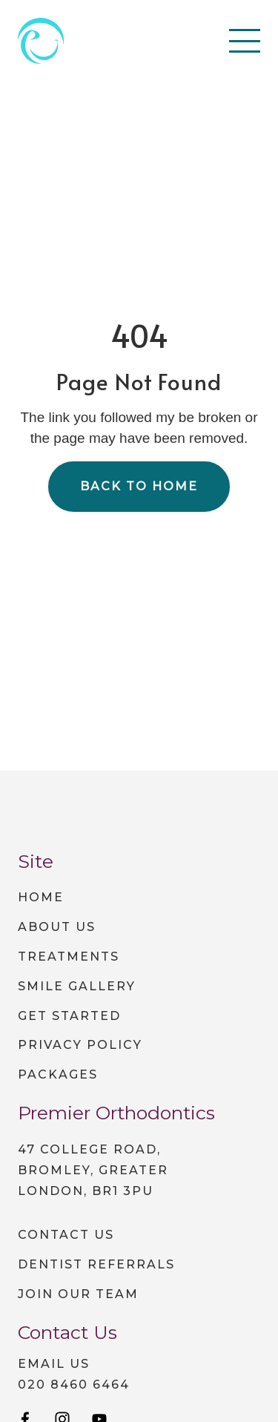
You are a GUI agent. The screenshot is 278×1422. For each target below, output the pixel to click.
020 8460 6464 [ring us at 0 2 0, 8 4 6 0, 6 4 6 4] (74, 1385)
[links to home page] (41, 41)
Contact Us (66, 1235)
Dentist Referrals (96, 1264)
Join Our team (78, 1294)
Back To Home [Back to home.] (139, 486)
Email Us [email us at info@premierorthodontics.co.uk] (54, 1364)
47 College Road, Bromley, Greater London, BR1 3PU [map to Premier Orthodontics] (93, 1170)
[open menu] (244, 41)
